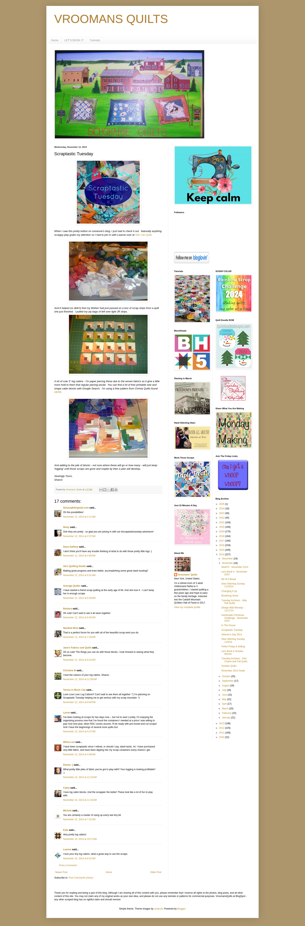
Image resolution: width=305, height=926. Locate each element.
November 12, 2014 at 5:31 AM (79, 575)
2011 (222, 732)
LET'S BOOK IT (74, 40)
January (226, 717)
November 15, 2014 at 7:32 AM (79, 819)
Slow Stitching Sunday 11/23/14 (233, 585)
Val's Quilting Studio (74, 566)
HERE (58, 392)
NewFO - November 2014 (234, 567)
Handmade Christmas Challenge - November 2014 (234, 618)
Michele (67, 810)
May (224, 699)
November (227, 563)
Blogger (181, 908)
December (227, 558)
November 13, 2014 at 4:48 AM (79, 754)
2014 (222, 554)
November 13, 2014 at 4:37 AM (79, 731)
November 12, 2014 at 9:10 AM (79, 659)
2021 (222, 522)
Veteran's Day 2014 (231, 634)
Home (54, 40)
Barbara (67, 608)
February (227, 713)
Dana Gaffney (70, 546)
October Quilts (228, 666)
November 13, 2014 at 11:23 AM (80, 777)
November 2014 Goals (233, 670)
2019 (222, 531)
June (225, 694)
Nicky (66, 527)
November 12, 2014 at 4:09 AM (79, 555)
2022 (222, 517)
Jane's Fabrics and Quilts (77, 647)
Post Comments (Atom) (81, 877)
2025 (222, 504)
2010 (222, 737)
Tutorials (95, 40)
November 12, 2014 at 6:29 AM (79, 598)
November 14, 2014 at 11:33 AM (80, 800)
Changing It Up (229, 591)
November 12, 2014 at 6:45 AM (79, 617)
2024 (222, 508)
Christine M (69, 670)
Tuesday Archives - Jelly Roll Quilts (234, 602)
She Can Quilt (143, 234)
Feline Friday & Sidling (233, 646)
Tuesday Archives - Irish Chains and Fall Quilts (234, 660)
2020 (222, 527)
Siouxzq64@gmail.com (76, 507)
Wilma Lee (69, 742)
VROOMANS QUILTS (111, 19)
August (226, 685)
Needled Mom (70, 628)
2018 (222, 536)
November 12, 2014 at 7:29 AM (79, 637)
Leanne (67, 849)
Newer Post (61, 872)
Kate (65, 830)
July (224, 690)
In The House (228, 625)
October (226, 676)
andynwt (158, 908)
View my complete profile (187, 607)
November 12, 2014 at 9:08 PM (79, 702)
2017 (222, 540)
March (225, 708)
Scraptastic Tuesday (232, 630)
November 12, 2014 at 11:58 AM (80, 679)
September (228, 680)
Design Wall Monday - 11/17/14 (232, 609)
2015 (222, 550)
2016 (222, 545)
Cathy (66, 787)
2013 (222, 723)
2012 (222, 728)
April (224, 703)
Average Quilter (72, 585)
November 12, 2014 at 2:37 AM (79, 536)
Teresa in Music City (74, 690)
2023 (222, 513)
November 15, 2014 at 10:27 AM (80, 839)
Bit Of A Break (228, 579)
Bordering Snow (229, 595)
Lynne (66, 712)
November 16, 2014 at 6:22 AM (79, 858)
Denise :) (68, 764)
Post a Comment (68, 865)
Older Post (155, 872)
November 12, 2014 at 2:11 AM (79, 516)
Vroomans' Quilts (187, 574)
